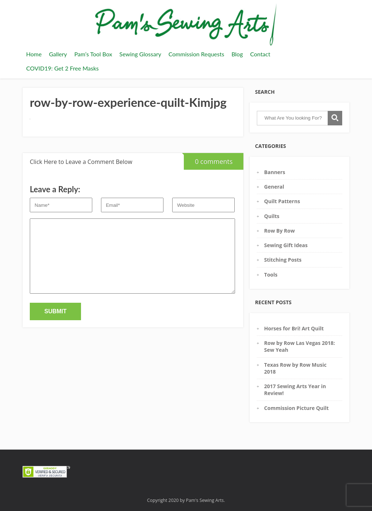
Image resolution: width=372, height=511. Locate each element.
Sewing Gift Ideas (286, 245)
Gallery (58, 54)
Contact (260, 54)
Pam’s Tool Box (93, 54)
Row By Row (279, 230)
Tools (271, 274)
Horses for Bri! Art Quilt (294, 328)
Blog (237, 54)
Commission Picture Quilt (296, 408)
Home (34, 54)
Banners (274, 172)
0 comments (208, 159)
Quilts (271, 216)
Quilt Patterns (282, 201)
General (274, 186)
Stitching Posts (283, 259)
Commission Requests (196, 54)
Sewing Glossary (140, 54)
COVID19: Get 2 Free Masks (62, 68)
